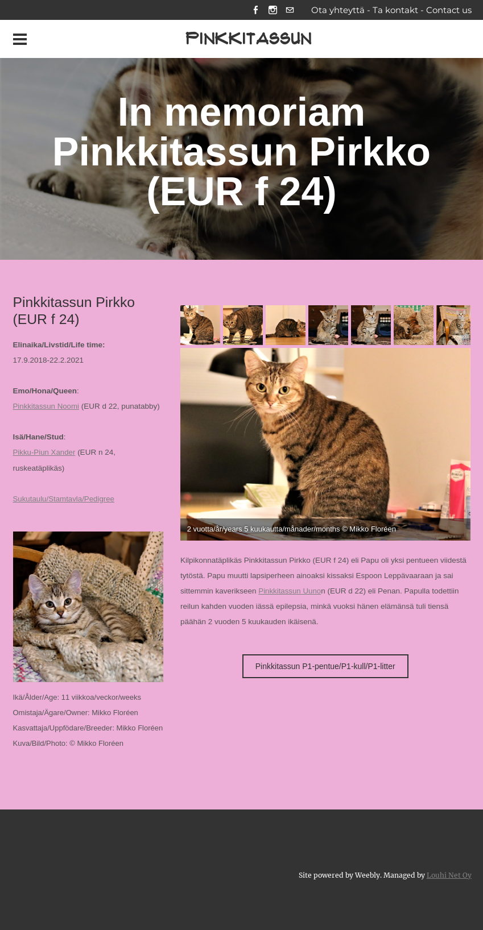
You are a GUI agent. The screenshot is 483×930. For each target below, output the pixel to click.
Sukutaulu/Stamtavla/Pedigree (65, 499)
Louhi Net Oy (449, 874)
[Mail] (290, 10)
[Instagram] (272, 10)
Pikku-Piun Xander (45, 453)
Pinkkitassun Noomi (47, 407)
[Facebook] (254, 10)
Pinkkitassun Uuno (290, 592)
